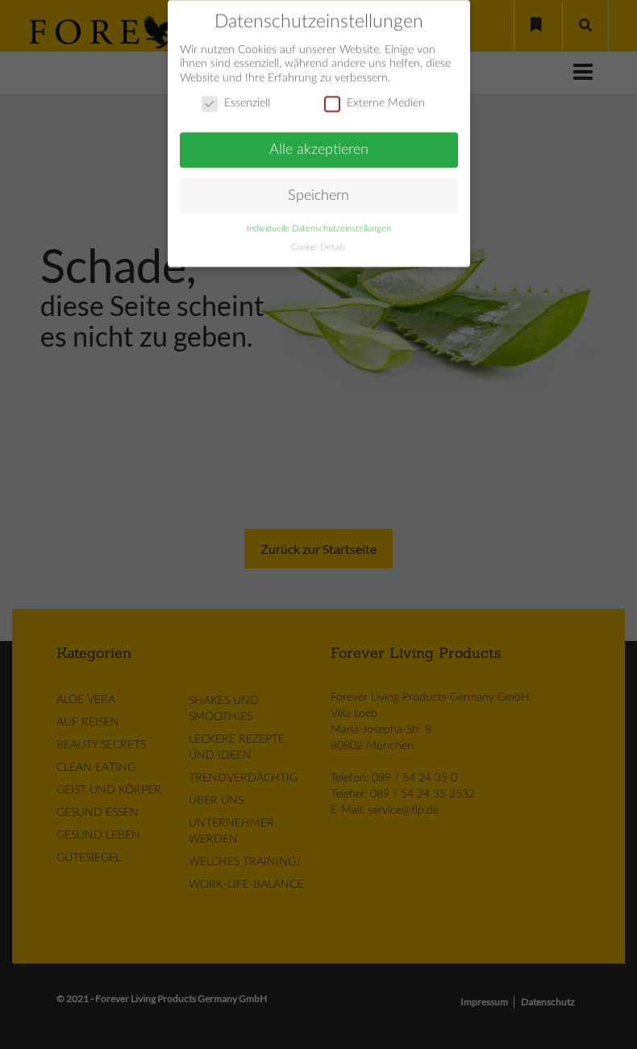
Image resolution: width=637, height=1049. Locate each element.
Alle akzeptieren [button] (318, 144)
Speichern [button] (318, 190)
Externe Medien (374, 98)
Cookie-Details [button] (318, 242)
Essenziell (236, 98)
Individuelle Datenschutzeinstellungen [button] (319, 223)
